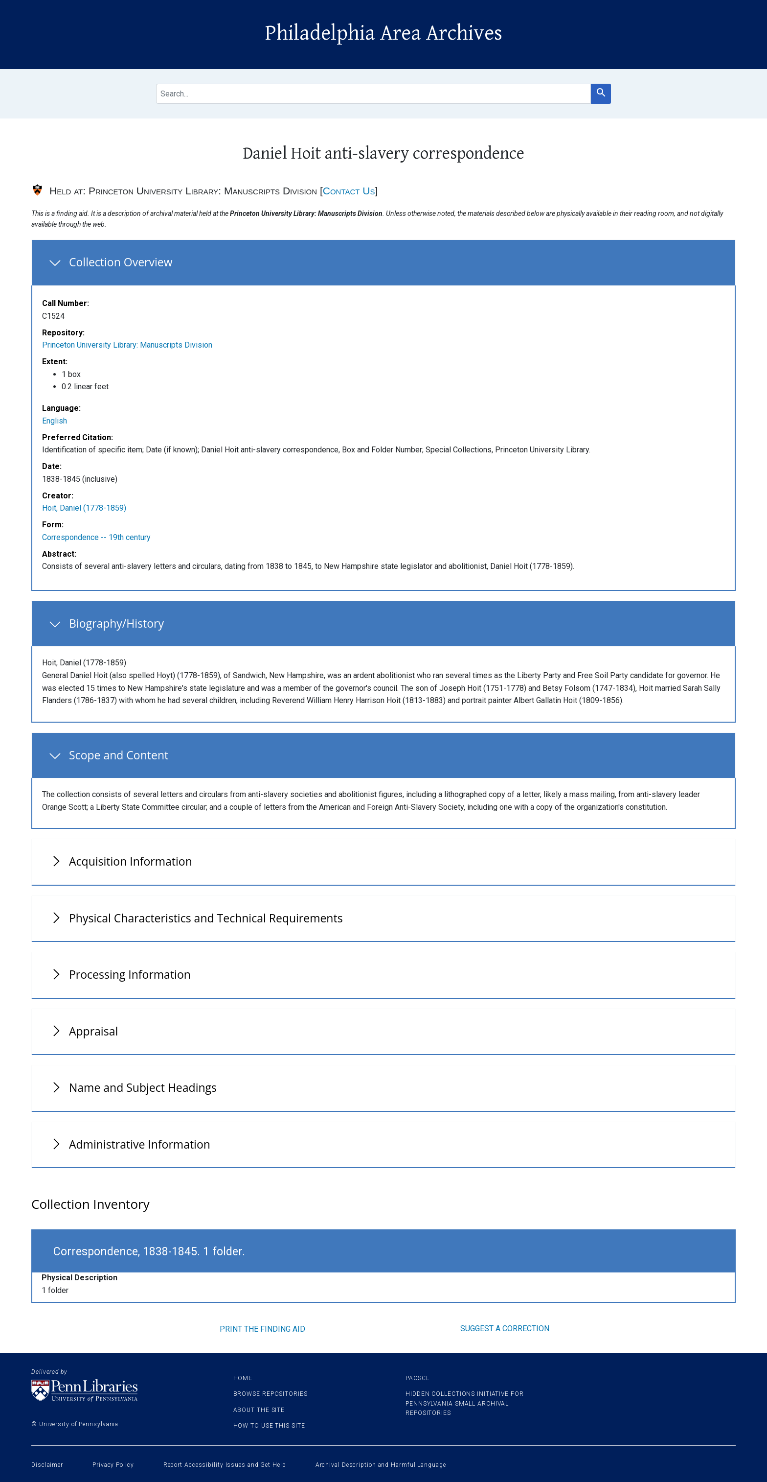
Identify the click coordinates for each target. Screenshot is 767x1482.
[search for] (373, 94)
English (54, 420)
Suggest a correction (504, 1328)
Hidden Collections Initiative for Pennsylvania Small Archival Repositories (465, 1403)
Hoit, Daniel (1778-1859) (84, 508)
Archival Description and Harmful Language (381, 1464)
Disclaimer (47, 1464)
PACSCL (417, 1378)
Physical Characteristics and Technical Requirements (206, 918)
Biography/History (116, 623)
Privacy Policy (113, 1464)
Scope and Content (118, 755)
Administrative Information (139, 1144)
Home (243, 1378)
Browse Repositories (270, 1393)
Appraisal (93, 1031)
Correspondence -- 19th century (96, 537)
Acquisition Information (130, 861)
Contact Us (349, 190)
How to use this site (269, 1425)
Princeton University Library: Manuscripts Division (127, 345)
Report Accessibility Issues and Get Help (224, 1464)
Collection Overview (121, 262)
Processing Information (130, 974)
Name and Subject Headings (143, 1087)
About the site (259, 1410)
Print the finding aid (262, 1329)
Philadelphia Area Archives (383, 33)
